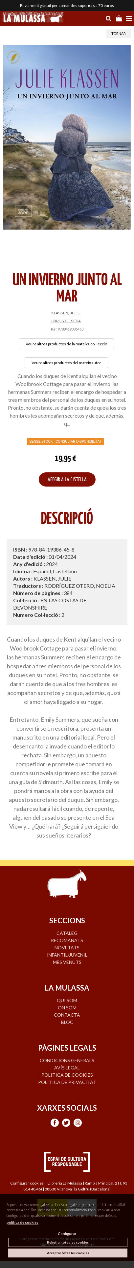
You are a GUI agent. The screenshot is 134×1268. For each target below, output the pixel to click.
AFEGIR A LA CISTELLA (67, 480)
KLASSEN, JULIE (66, 313)
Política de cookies (67, 1075)
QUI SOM (67, 1000)
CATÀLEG (67, 933)
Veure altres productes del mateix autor (66, 362)
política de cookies (22, 1222)
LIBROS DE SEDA (66, 321)
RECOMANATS (67, 940)
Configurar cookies (27, 1183)
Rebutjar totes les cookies (68, 1242)
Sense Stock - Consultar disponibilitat (65, 441)
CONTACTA (67, 1015)
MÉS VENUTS (67, 962)
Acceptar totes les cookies (68, 1253)
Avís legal (67, 1067)
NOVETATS (67, 947)
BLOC (67, 1022)
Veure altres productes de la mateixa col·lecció (66, 343)
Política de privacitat (67, 1082)
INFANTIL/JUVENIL (67, 955)
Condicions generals (67, 1060)
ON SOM (67, 1007)
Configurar (67, 1233)
